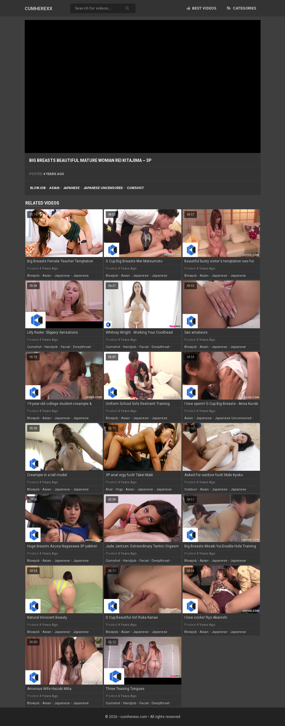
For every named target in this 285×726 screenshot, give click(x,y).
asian (54, 188)
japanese (71, 188)
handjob (51, 347)
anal (109, 489)
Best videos (201, 8)
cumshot (135, 188)
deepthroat (82, 347)
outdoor (190, 489)
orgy (119, 489)
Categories (241, 8)
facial (65, 347)
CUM (38, 8)
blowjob (38, 188)
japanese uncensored (103, 188)
